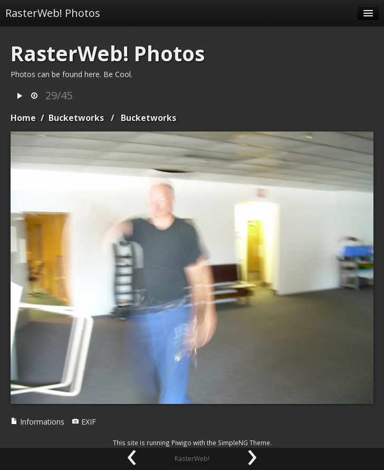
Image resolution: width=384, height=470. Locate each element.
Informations (37, 422)
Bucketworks (76, 118)
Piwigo (181, 442)
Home (23, 118)
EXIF (84, 422)
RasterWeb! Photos (52, 13)
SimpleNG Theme (244, 442)
